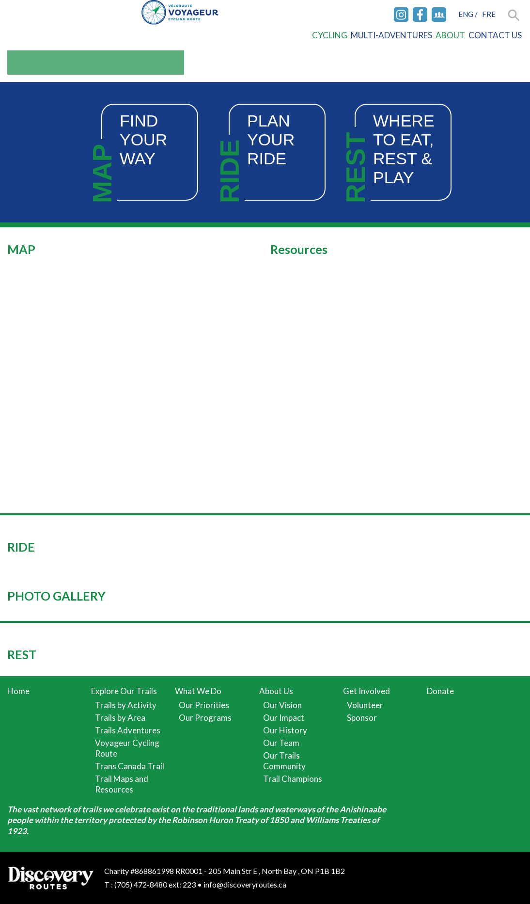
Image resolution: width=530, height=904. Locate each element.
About (450, 35)
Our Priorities (204, 705)
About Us (276, 691)
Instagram (401, 14)
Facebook (420, 14)
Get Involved (366, 691)
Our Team (281, 743)
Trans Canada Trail (129, 766)
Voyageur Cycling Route (127, 748)
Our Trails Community (284, 760)
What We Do (198, 691)
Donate (440, 691)
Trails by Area (120, 718)
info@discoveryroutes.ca (244, 884)
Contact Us (495, 35)
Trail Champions (292, 779)
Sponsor (362, 718)
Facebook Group (439, 14)
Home (18, 691)
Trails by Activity (125, 705)
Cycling (329, 35)
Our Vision (282, 705)
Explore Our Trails (124, 691)
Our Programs (205, 718)
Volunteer (365, 705)
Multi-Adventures (391, 35)
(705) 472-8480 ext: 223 (155, 884)
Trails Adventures (127, 730)
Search (514, 15)
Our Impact (283, 718)
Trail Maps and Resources (121, 784)
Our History (285, 730)
